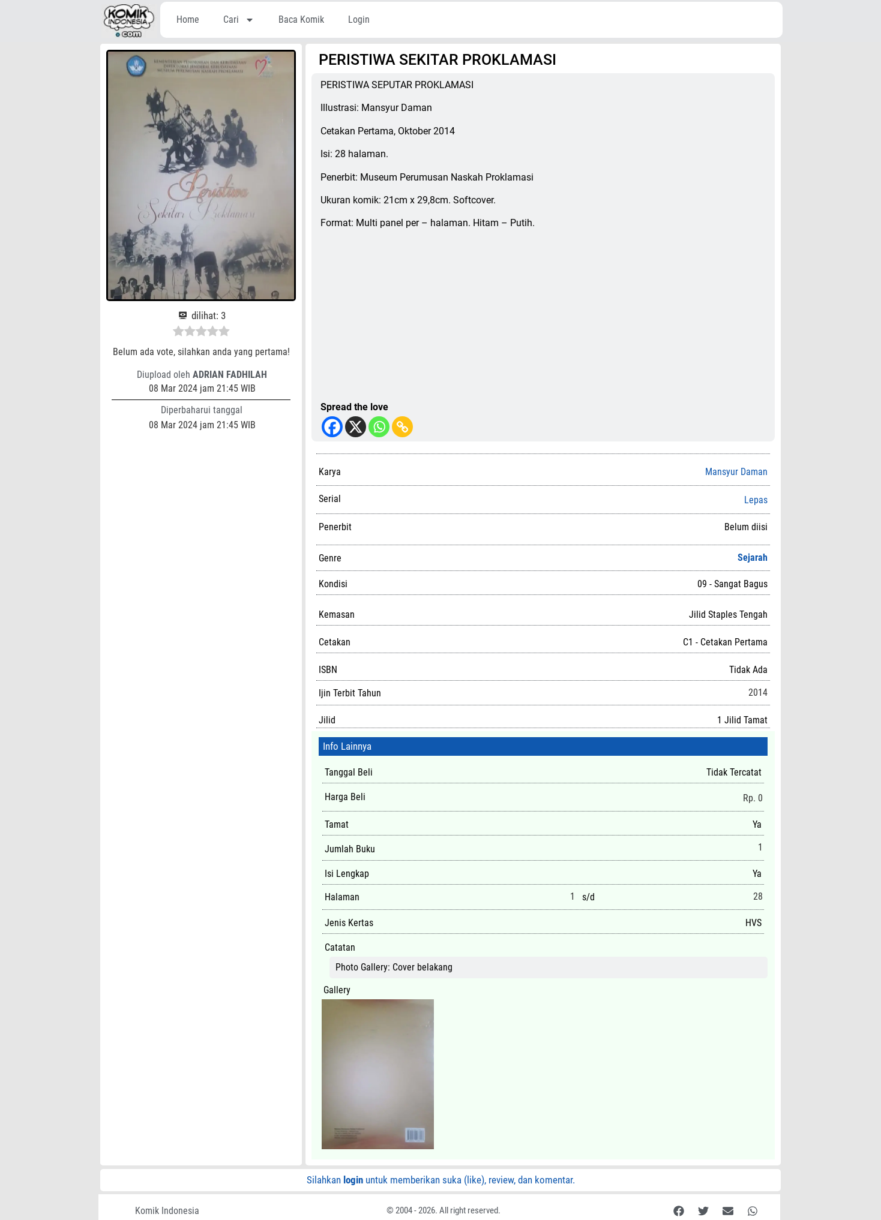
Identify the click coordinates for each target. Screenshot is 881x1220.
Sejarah (753, 557)
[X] (355, 426)
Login (359, 19)
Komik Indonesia (167, 1210)
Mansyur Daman (736, 471)
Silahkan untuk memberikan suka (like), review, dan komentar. (441, 1180)
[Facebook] (332, 426)
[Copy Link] (402, 426)
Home (187, 19)
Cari (238, 20)
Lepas (756, 500)
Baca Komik (301, 19)
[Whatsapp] (378, 426)
